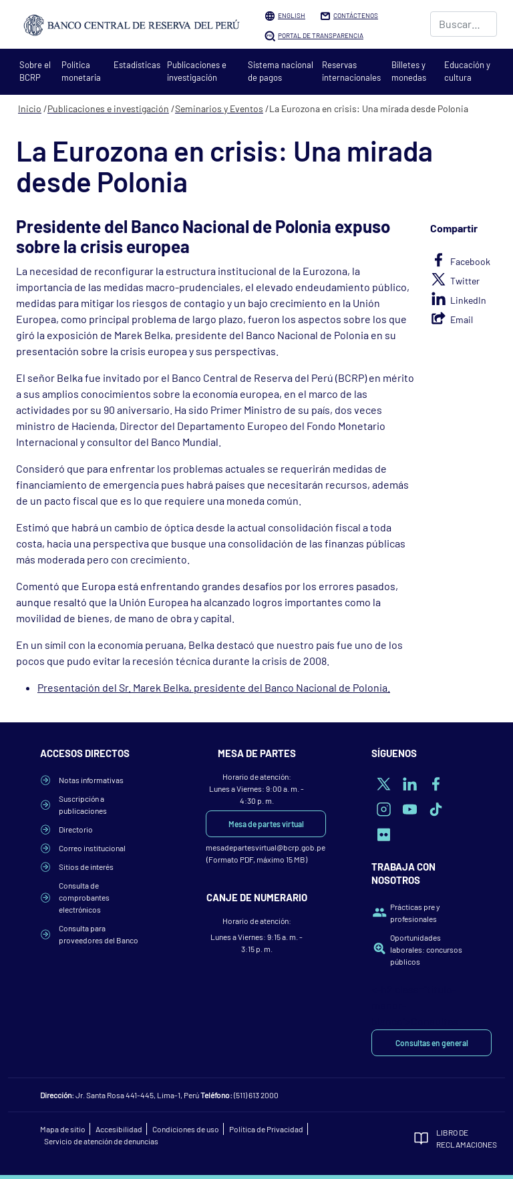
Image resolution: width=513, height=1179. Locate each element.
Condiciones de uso (185, 1129)
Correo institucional (92, 848)
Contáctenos (355, 15)
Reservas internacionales (351, 71)
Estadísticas (137, 64)
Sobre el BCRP (35, 71)
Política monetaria (81, 71)
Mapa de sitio (63, 1129)
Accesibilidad (119, 1129)
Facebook (470, 261)
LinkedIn (468, 300)
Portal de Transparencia (320, 35)
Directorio (76, 829)
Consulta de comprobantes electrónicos (84, 897)
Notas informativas (91, 779)
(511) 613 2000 (256, 1095)
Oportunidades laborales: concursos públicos (426, 949)
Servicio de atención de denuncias (101, 1141)
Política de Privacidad (266, 1129)
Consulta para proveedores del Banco (98, 934)
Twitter (465, 280)
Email (461, 319)
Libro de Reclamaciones (454, 1138)
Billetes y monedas (408, 71)
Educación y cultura (467, 71)
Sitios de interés (86, 866)
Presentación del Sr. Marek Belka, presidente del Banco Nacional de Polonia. (213, 687)
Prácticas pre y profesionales (415, 912)
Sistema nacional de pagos (280, 71)
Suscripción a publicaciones (83, 804)
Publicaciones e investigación (196, 71)
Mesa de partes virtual (266, 824)
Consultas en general (431, 1042)
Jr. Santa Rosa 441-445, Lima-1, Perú (137, 1095)
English (291, 15)
